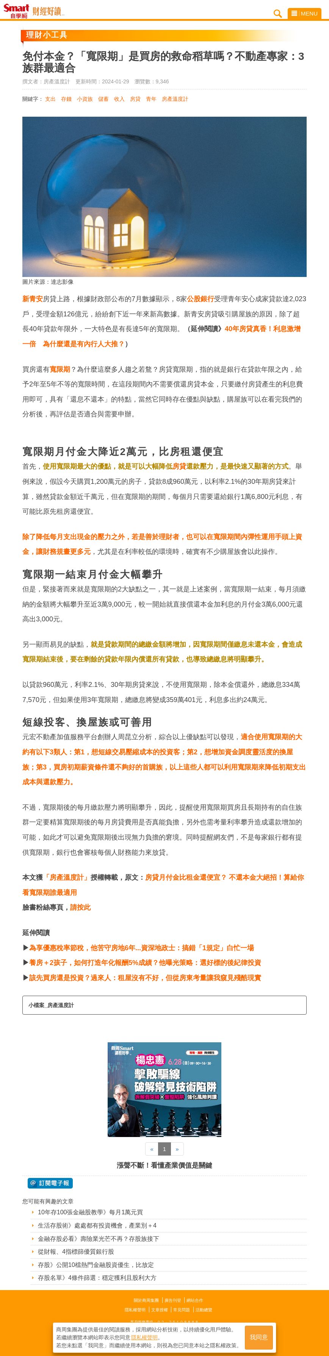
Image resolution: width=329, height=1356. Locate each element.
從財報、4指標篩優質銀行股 (76, 1251)
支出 (50, 99)
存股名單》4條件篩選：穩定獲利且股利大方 (97, 1278)
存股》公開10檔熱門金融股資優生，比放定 (96, 1265)
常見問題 (181, 1310)
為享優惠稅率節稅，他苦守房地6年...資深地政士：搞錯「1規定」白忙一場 (141, 948)
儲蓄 (103, 99)
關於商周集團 (146, 1300)
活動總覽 (204, 1310)
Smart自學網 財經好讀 (48, 11)
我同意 (259, 1337)
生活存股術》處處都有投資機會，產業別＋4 (97, 1225)
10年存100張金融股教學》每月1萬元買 (90, 1212)
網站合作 (194, 1300)
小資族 (85, 99)
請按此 (80, 907)
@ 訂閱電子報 (50, 1183)
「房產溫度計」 (67, 877)
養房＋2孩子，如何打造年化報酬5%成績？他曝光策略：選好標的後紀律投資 (145, 963)
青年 (151, 99)
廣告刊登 (172, 1300)
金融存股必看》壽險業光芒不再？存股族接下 (98, 1239)
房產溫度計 (175, 99)
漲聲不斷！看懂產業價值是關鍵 (164, 1165)
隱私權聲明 (135, 1310)
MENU (304, 13)
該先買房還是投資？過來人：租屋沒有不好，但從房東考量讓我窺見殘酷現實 (145, 978)
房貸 (135, 99)
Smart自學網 (18, 11)
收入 (119, 99)
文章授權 (159, 1310)
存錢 (66, 99)
